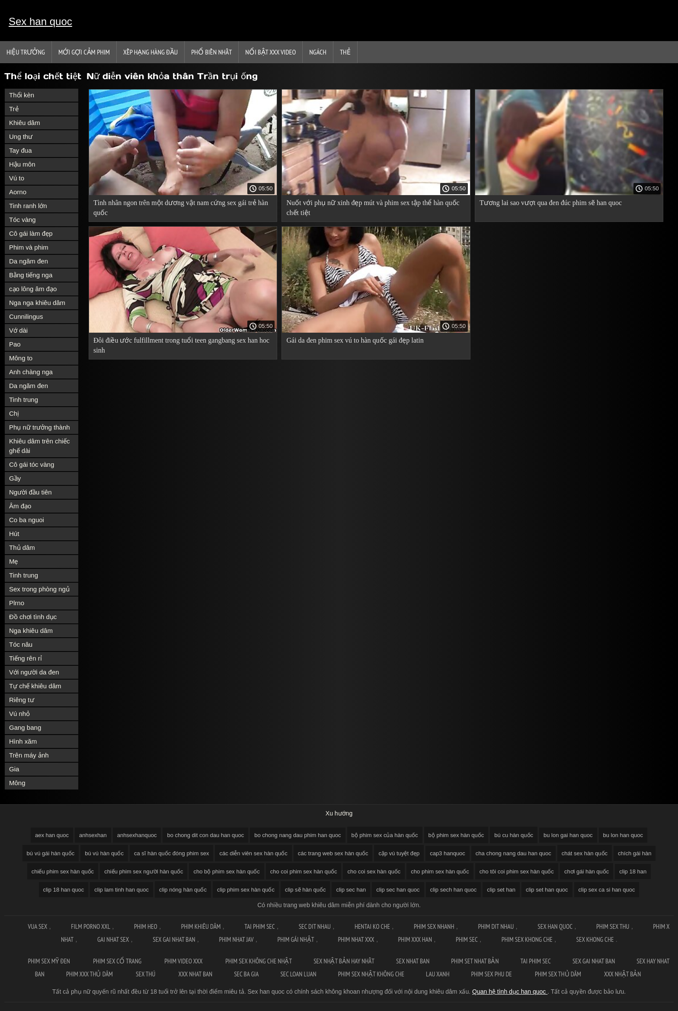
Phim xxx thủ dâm (90, 974)
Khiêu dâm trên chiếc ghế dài (39, 445)
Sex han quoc (40, 21)
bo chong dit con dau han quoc (205, 835)
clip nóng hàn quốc (183, 889)
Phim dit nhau (496, 926)
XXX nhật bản (622, 974)
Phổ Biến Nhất (211, 52)
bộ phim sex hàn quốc (456, 835)
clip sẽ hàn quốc (305, 889)
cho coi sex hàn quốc (373, 871)
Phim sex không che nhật (258, 961)
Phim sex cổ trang (118, 961)
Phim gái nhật (295, 939)
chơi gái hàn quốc (586, 871)
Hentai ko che (372, 926)
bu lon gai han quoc (568, 835)
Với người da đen (34, 672)
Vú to (16, 178)
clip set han (501, 889)
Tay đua (20, 150)
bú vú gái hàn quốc (51, 853)
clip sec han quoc (397, 889)
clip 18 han (632, 871)
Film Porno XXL (90, 926)
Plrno (16, 603)
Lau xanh (437, 974)
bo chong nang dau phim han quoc (297, 835)
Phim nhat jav (236, 939)
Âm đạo (20, 506)
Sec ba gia (246, 974)
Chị (14, 413)
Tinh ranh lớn (28, 205)
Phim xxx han (415, 939)
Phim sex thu (612, 926)
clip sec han (351, 889)
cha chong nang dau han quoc (513, 853)
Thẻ (345, 52)
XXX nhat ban (196, 974)
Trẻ (14, 108)
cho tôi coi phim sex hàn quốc (517, 871)
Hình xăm (23, 741)
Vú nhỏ (19, 713)
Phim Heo (145, 926)
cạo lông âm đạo (33, 288)
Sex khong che (595, 939)
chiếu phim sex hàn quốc (63, 871)
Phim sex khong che (527, 939)
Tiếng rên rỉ (25, 658)
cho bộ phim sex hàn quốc (226, 871)
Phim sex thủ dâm (558, 974)
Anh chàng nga (31, 372)
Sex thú (146, 974)
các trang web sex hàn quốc (333, 853)
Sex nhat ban (412, 961)
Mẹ (13, 561)
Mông (17, 782)
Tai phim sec (259, 926)
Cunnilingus (26, 316)
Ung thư (20, 136)
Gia (14, 769)
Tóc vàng (22, 219)
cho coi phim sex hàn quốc (303, 871)
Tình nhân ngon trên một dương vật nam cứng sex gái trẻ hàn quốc (180, 207)
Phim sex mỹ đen (50, 961)
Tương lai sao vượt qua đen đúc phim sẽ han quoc (551, 202)
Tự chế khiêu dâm (35, 686)
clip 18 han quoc (63, 889)
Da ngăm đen (28, 261)
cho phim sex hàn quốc (440, 871)
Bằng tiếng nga (30, 275)
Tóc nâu (20, 644)
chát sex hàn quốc (585, 853)
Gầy (15, 478)
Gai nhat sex (113, 939)
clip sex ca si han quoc (607, 889)
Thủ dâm (22, 547)
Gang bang (25, 727)
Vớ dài (18, 330)
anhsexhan (93, 835)
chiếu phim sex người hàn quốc (143, 871)
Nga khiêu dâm (31, 630)
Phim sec (467, 939)
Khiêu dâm (24, 122)
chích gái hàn (634, 853)
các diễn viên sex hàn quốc (253, 853)
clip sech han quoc (453, 889)
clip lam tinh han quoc (121, 889)
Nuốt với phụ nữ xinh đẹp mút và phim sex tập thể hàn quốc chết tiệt (372, 207)
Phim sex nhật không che (371, 974)
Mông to (20, 358)
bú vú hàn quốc (104, 853)
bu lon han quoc (623, 835)
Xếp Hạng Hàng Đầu (150, 52)
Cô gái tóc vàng (31, 464)
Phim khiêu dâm (201, 926)
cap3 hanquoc (447, 853)
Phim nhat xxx (356, 939)
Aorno (17, 192)
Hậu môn (22, 164)
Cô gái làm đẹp (31, 233)
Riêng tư (21, 699)
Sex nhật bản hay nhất (343, 961)
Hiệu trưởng (25, 52)
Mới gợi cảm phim (84, 52)
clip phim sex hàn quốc (246, 889)
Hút (14, 533)
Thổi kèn (21, 95)
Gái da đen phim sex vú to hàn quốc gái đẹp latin (354, 340)
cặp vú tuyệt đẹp (398, 853)
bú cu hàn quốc (513, 835)
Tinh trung (23, 399)
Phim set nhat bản (475, 961)
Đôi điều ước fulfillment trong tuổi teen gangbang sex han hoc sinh (181, 345)
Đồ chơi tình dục (33, 616)
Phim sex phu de (492, 974)
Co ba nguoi (26, 519)
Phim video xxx (184, 961)
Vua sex (37, 926)
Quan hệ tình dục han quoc (509, 991)
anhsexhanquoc (137, 835)
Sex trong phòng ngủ (39, 589)
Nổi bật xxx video (270, 52)
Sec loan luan (298, 974)
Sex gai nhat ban (174, 939)
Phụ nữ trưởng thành (39, 427)
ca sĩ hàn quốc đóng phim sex (171, 853)
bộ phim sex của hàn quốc (385, 835)
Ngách (317, 52)
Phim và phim (28, 247)
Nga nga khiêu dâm (37, 302)
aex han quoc (52, 835)
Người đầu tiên (30, 492)
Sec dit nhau (315, 926)
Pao (15, 344)
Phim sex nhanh (434, 926)
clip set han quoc (547, 889)
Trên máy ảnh (29, 755)
